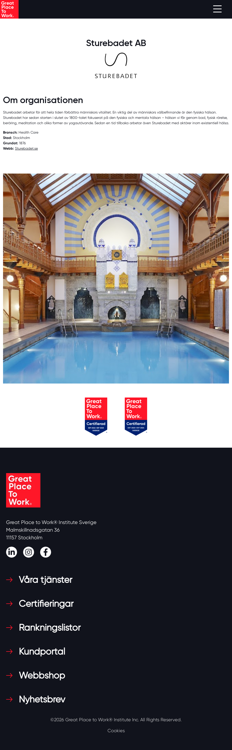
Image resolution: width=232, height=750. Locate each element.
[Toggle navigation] (217, 9)
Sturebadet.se (26, 148)
